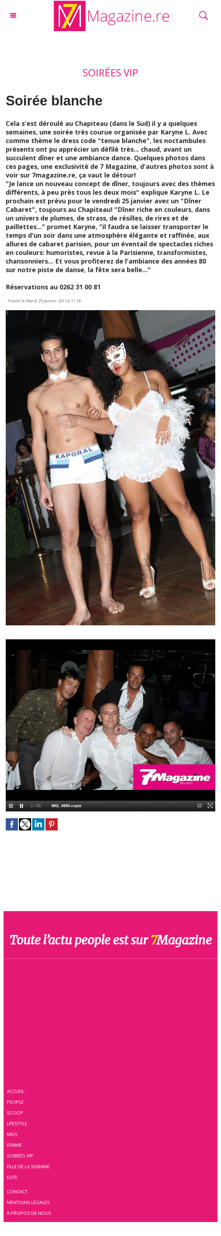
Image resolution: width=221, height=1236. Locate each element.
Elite (13, 1177)
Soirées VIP (21, 1155)
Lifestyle (18, 1123)
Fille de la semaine (30, 1166)
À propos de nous (30, 1212)
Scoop (16, 1112)
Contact (18, 1191)
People (16, 1101)
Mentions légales (30, 1202)
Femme (15, 1144)
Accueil (17, 1091)
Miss (13, 1134)
